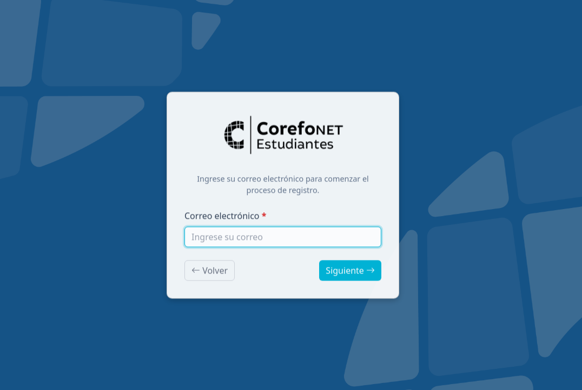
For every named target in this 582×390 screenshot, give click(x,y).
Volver (209, 272)
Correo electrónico (222, 217)
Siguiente (350, 272)
